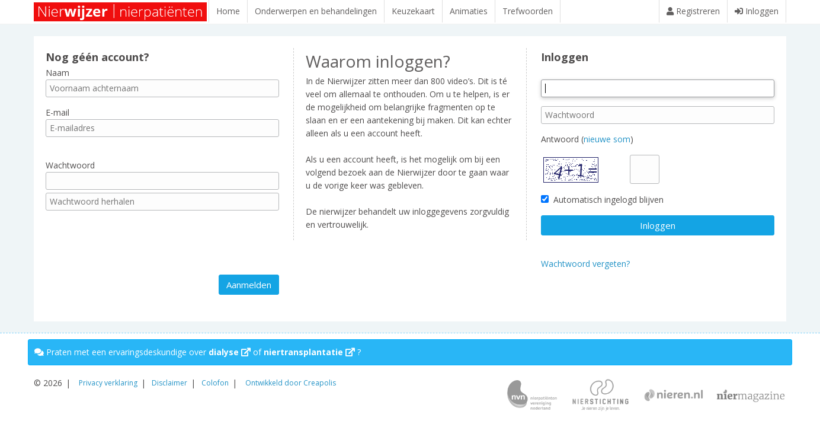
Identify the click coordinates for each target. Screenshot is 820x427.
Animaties (469, 11)
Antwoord (560, 145)
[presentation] (136, 248)
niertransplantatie (309, 352)
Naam (57, 78)
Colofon (215, 383)
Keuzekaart (413, 11)
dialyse (230, 352)
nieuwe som (607, 145)
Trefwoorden (527, 11)
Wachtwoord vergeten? (585, 269)
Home (228, 11)
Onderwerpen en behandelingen (316, 11)
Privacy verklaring (108, 383)
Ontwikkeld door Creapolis (290, 383)
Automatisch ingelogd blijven (602, 205)
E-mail (57, 118)
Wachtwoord (70, 171)
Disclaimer (169, 383)
